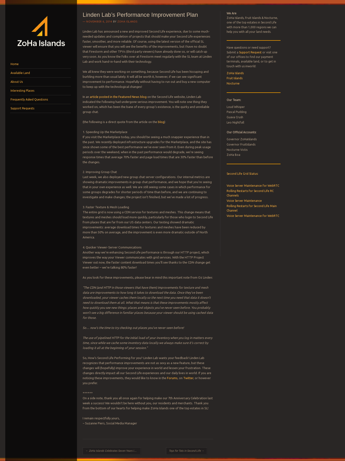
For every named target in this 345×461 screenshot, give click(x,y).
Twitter (188, 378)
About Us (17, 81)
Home (15, 64)
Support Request (250, 52)
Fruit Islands (234, 78)
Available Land (20, 72)
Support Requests (22, 108)
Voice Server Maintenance (244, 200)
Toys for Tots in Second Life (186, 450)
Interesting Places (22, 90)
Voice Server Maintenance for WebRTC (253, 185)
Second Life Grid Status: (242, 173)
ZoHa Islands (127, 21)
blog (161, 122)
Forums (172, 378)
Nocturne (233, 83)
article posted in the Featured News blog (118, 96)
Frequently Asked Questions (29, 99)
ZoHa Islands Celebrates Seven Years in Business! (113, 450)
